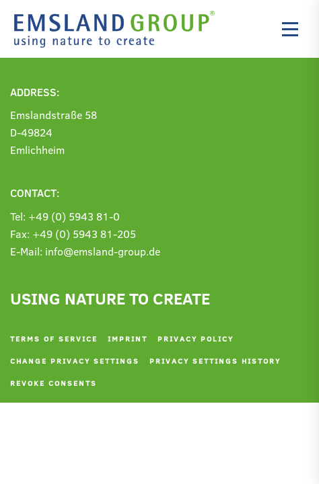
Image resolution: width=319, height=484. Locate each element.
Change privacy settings (74, 361)
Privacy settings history (215, 361)
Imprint (127, 338)
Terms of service (54, 338)
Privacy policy (195, 338)
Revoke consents (53, 383)
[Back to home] (118, 29)
